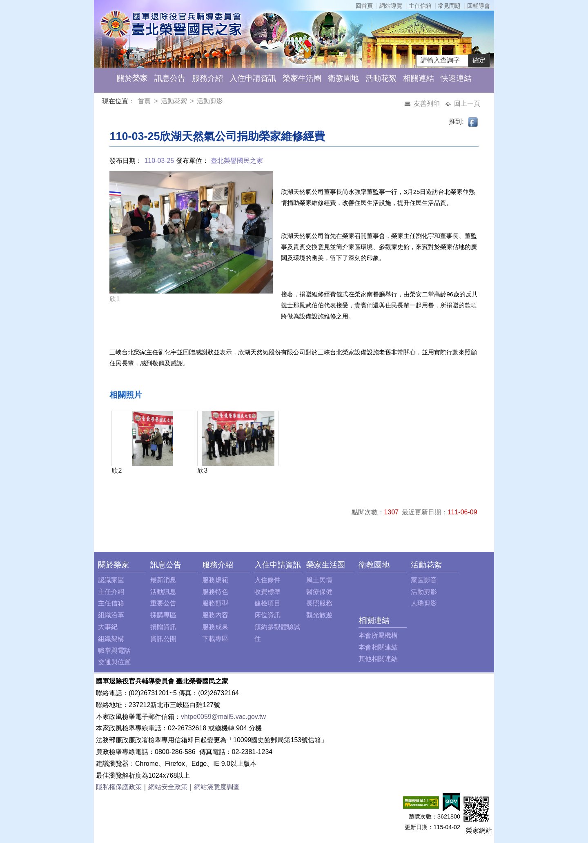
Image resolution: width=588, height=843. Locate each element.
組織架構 (111, 638)
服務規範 (215, 579)
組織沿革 (111, 615)
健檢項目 (267, 603)
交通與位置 (114, 661)
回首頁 (364, 5)
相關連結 (418, 78)
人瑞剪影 (424, 603)
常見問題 (449, 5)
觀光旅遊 (319, 615)
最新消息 (163, 579)
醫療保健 (319, 591)
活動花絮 (380, 78)
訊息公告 (169, 78)
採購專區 (163, 615)
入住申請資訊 (252, 78)
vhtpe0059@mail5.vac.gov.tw (223, 716)
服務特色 (215, 591)
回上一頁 (467, 103)
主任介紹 (111, 591)
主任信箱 (420, 5)
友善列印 (427, 103)
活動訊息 (163, 591)
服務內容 (215, 615)
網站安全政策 (167, 786)
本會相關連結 (378, 647)
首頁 (145, 101)
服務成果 (215, 626)
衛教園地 (343, 78)
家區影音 (424, 579)
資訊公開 (163, 638)
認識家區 (111, 579)
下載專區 (215, 638)
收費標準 (267, 591)
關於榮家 (132, 78)
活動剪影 (210, 101)
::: (103, 102)
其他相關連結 (378, 658)
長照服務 (319, 603)
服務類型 (215, 603)
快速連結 (456, 78)
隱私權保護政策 (119, 786)
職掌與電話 (114, 650)
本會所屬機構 (378, 635)
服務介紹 (207, 78)
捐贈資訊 (163, 626)
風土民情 (319, 579)
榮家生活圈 (302, 78)
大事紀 (108, 626)
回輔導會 (478, 5)
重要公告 (163, 603)
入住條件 (267, 579)
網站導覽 (390, 5)
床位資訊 (267, 615)
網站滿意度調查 (217, 786)
